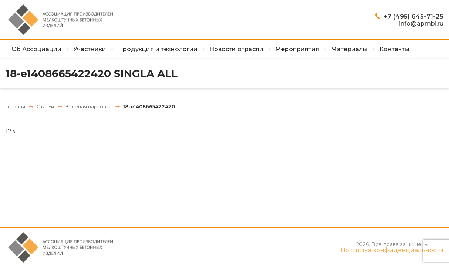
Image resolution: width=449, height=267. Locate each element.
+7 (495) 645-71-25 (413, 16)
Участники (89, 49)
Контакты (394, 49)
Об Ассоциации (36, 49)
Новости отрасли (236, 49)
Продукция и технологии (158, 49)
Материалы (349, 49)
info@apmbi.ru (421, 23)
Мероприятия (297, 49)
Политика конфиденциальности (392, 250)
